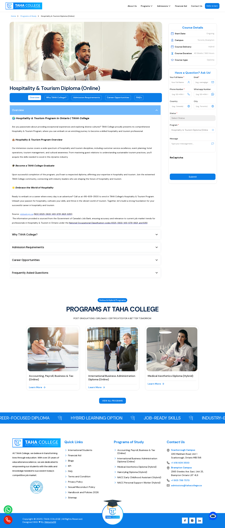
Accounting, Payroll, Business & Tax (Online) (136, 452)
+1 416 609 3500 (180, 462)
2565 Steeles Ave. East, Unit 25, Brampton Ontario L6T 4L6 (187, 473)
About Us (132, 6)
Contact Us (196, 6)
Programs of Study (28, 16)
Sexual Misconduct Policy (79, 487)
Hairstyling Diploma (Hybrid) (132, 472)
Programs (147, 6)
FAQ (68, 471)
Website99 (50, 522)
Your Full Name (177, 77)
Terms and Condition (77, 476)
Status (173, 113)
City (196, 101)
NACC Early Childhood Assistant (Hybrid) (139, 477)
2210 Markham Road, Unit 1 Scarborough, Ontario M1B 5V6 (186, 456)
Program (174, 125)
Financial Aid (181, 6)
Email (196, 77)
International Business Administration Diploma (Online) (137, 460)
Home (13, 16)
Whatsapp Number (202, 89)
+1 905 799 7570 (180, 480)
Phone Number (177, 89)
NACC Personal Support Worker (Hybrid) (138, 482)
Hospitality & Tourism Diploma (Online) (58, 16)
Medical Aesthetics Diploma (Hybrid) (136, 466)
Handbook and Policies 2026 (81, 492)
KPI (67, 465)
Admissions (164, 6)
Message (174, 138)
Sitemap (70, 497)
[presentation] (192, 165)
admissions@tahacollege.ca (186, 485)
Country (173, 101)
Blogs (69, 460)
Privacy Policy (73, 481)
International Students (78, 450)
